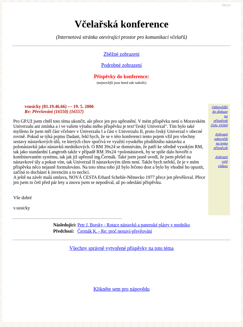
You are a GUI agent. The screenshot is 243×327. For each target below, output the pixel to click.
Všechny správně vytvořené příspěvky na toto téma (122, 248)
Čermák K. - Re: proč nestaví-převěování (114, 231)
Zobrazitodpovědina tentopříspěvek (221, 141)
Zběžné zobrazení (121, 54)
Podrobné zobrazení (121, 65)
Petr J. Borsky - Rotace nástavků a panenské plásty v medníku (133, 224)
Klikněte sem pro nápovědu (121, 289)
